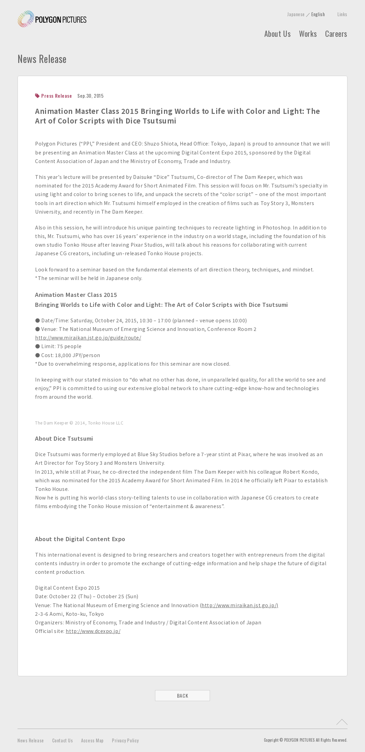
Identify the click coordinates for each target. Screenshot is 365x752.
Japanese (296, 14)
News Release (31, 740)
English (318, 14)
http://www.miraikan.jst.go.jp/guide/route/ (88, 337)
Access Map (92, 740)
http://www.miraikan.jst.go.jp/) (239, 605)
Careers (336, 33)
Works (308, 33)
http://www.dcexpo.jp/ (93, 630)
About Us (277, 33)
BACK (182, 695)
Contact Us (62, 740)
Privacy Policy (125, 740)
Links (342, 14)
